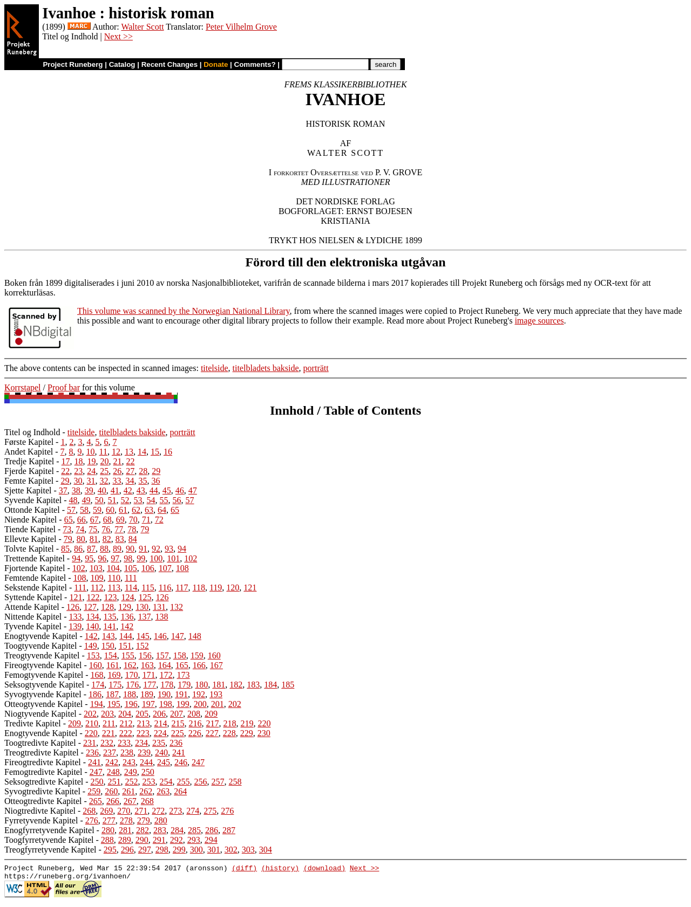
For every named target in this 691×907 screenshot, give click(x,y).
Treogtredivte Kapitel (41, 752)
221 (108, 733)
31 (90, 480)
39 (89, 490)
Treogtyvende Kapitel (41, 655)
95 (89, 558)
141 (109, 626)
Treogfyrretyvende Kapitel (50, 849)
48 (73, 500)
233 (124, 742)
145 (143, 636)
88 (104, 548)
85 (65, 548)
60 (110, 509)
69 (120, 519)
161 (112, 665)
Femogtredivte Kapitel (43, 772)
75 (93, 529)
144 (125, 636)
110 (114, 577)
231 (89, 742)
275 (210, 810)
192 (198, 694)
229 (246, 733)
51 (112, 500)
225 (177, 733)
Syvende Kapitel (33, 500)
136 (127, 616)
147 (177, 636)
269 (106, 810)
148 (194, 636)
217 (212, 723)
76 (105, 529)
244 (146, 762)
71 (146, 519)
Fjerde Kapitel (29, 471)
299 (179, 849)
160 (214, 655)
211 (109, 723)
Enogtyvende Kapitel (41, 636)
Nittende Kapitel (33, 616)
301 (213, 849)
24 (91, 471)
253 (149, 781)
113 (114, 587)
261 (128, 791)
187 (112, 694)
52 (125, 500)
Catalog (122, 64)
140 (92, 626)
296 (127, 849)
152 (142, 645)
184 (270, 684)
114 (131, 587)
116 (165, 587)
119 (215, 587)
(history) (280, 869)
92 (156, 548)
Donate (216, 64)
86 (78, 548)
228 (229, 733)
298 (161, 849)
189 (146, 694)
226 (194, 733)
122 (92, 597)
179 (184, 684)
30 (77, 480)
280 (160, 820)
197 (148, 704)
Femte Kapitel (28, 480)
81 (94, 539)
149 (90, 645)
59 (97, 509)
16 (168, 451)
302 (231, 849)
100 (156, 558)
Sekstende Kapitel (35, 587)
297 (144, 849)
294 (211, 839)
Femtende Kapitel (35, 577)
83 (120, 539)
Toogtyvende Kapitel (40, 645)
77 (118, 529)
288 (107, 839)
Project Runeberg (73, 64)
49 (86, 500)
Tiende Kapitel (30, 529)
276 (227, 810)
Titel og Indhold (32, 432)
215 (177, 723)
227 (212, 733)
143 (108, 636)
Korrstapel (22, 387)
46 (179, 490)
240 (161, 752)
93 (169, 548)
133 (75, 616)
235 (158, 742)
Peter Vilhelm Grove (241, 26)
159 (197, 655)
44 (154, 490)
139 (75, 626)
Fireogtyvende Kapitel (43, 665)
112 (97, 587)
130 (142, 606)
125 (144, 597)
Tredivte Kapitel (32, 723)
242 (111, 762)
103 (96, 568)
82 (107, 539)
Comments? (255, 64)
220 (264, 723)
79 (144, 529)
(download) (324, 869)
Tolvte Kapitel (29, 548)
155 (127, 655)
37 (63, 490)
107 (165, 568)
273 (175, 810)
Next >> (118, 36)
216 (194, 723)
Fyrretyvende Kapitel (41, 820)
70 (133, 519)
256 (200, 781)
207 (176, 713)
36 (155, 480)
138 (161, 616)
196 (131, 704)
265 (95, 801)
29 (156, 471)
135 (110, 616)
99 (141, 558)
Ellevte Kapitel (30, 539)
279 (143, 820)
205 (142, 713)
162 (130, 665)
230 (264, 733)
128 (107, 606)
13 (129, 451)
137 (144, 616)
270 (123, 810)
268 (147, 801)
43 (141, 490)
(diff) (244, 869)
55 (164, 500)
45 (166, 490)
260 (111, 791)
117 (181, 587)
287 (228, 830)
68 (107, 519)
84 (132, 539)
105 (130, 568)
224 (160, 733)
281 (125, 830)
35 (142, 480)
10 (90, 451)
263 (163, 791)
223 (143, 733)
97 (115, 558)
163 (147, 665)
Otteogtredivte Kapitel (43, 801)
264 (180, 791)
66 (81, 519)
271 (140, 810)
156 (145, 655)
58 (84, 509)
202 (234, 704)
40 (102, 490)
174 (97, 684)
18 (78, 461)
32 (103, 480)
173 (183, 674)
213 (143, 723)
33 (116, 480)
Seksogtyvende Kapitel (44, 684)
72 (159, 519)
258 (235, 781)
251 (114, 781)
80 (81, 539)
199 (183, 704)
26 (117, 471)
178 (166, 684)
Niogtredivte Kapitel (40, 810)
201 (217, 704)
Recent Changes (169, 64)
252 (131, 781)
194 (96, 704)
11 (103, 451)
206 (159, 713)
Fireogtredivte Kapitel (42, 762)
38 (76, 490)
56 (177, 500)
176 (132, 684)
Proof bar (64, 387)
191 (181, 694)
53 (138, 500)
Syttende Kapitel (33, 597)
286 (211, 830)
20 (104, 461)
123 (110, 597)
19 (91, 461)
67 (94, 519)
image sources (539, 320)
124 (127, 597)
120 (232, 587)
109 (97, 577)
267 (130, 801)
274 (192, 810)
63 (149, 509)
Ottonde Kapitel (32, 509)
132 (176, 606)
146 (160, 636)
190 (164, 694)
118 (199, 587)
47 (192, 490)
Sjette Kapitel (28, 490)
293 (193, 839)
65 (175, 509)
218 (229, 723)
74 (80, 529)
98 (128, 558)
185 (287, 684)
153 (93, 655)
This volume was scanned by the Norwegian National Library (183, 310)
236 (176, 742)
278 (126, 820)
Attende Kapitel (31, 606)
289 (124, 839)
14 (142, 451)
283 (159, 830)
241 (178, 752)
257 (218, 781)
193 (215, 694)
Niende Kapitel (30, 519)
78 (131, 529)
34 (129, 480)
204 (124, 713)
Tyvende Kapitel (33, 626)
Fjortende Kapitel (34, 568)
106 (147, 568)
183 (253, 684)
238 (126, 752)
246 (180, 762)
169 (114, 674)
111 (131, 577)
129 (124, 606)
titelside (214, 368)
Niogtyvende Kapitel (40, 713)
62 (136, 509)
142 (126, 626)
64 (162, 509)
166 (199, 665)
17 (66, 461)
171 (149, 674)
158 (179, 655)
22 (130, 461)
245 (163, 762)
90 (130, 548)
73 (67, 529)
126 (161, 597)
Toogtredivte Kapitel (40, 742)
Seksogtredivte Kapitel (43, 781)
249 (130, 772)
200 (200, 704)
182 (235, 684)
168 (97, 674)
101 (173, 558)
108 (182, 568)
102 (190, 558)
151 (125, 645)
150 (107, 645)
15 (155, 451)
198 (165, 704)
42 (128, 490)
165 (181, 665)
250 (147, 772)
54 (151, 500)
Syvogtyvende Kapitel (43, 694)
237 (109, 752)
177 (149, 684)
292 (176, 839)
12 (116, 451)
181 (218, 684)
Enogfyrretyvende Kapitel (49, 830)
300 (196, 849)
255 (183, 781)
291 (159, 839)
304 (265, 849)
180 (201, 684)
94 (182, 548)
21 (117, 461)
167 (216, 665)
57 (190, 500)
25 (104, 471)
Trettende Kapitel (34, 558)
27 (130, 471)
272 (158, 810)
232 (106, 742)
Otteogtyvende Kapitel (43, 704)
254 (166, 781)
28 (143, 471)
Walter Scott (142, 26)
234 (141, 742)
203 (107, 713)
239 (144, 752)
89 (117, 548)
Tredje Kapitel (29, 461)
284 (177, 830)
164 (164, 665)
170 (131, 674)
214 (160, 723)
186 (95, 694)
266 (112, 801)
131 (159, 606)
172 (166, 674)
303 (248, 849)
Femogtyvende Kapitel (43, 674)
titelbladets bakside (266, 368)
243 (129, 762)
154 (110, 655)
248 (113, 772)
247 (198, 762)
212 (125, 723)
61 (123, 509)
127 (90, 606)
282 (142, 830)
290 (142, 839)
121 (249, 587)
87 (91, 548)
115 (147, 587)
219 (246, 723)
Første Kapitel (28, 441)
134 (92, 616)
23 (78, 471)
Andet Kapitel (28, 451)
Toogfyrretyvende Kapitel (48, 839)
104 (113, 568)
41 (115, 490)
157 (162, 655)
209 (211, 713)
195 (113, 704)
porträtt (316, 368)
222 (125, 733)
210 (91, 723)
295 (110, 849)
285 (194, 830)
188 (129, 694)
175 (115, 684)
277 (109, 820)
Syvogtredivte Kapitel (42, 791)
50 (99, 500)
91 (143, 548)
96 (102, 558)
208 (193, 713)
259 (93, 791)
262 (145, 791)
